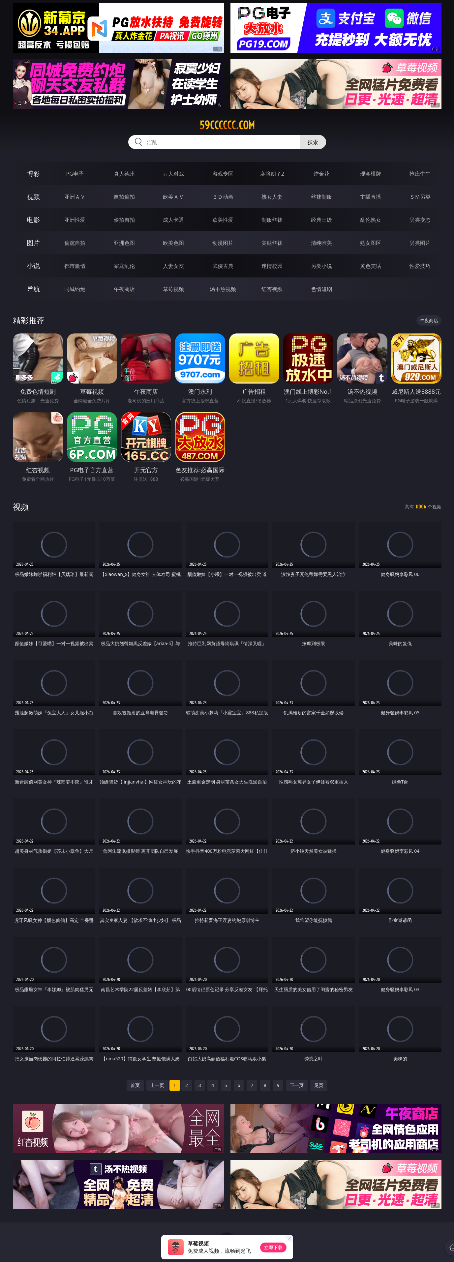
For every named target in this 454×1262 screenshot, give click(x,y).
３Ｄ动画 (222, 196)
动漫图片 (222, 242)
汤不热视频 (223, 289)
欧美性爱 (222, 219)
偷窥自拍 (74, 242)
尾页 (318, 1085)
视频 (33, 196)
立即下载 (273, 1247)
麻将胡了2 (272, 173)
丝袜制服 (321, 196)
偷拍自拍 (124, 219)
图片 (33, 242)
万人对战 (173, 173)
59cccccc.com (227, 125)
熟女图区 (370, 242)
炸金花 (321, 173)
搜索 (313, 142)
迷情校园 (272, 266)
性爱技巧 (420, 266)
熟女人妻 (272, 196)
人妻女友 (173, 266)
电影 (33, 219)
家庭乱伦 (124, 266)
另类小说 (321, 266)
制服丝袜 (272, 219)
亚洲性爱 (74, 219)
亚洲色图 (124, 242)
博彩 (33, 173)
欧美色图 (173, 242)
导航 (33, 288)
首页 (135, 1085)
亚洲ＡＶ (74, 196)
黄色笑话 (370, 266)
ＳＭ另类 (420, 196)
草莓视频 (173, 289)
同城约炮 (74, 289)
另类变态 (420, 219)
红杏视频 (272, 289)
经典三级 (321, 219)
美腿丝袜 (272, 242)
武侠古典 (222, 266)
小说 (33, 265)
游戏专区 (222, 173)
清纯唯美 (321, 242)
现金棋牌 (370, 173)
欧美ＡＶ (173, 196)
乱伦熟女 (370, 219)
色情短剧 (321, 289)
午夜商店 (124, 289)
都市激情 (74, 266)
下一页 (297, 1085)
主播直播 (370, 196)
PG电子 (75, 173)
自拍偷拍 (124, 196)
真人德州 (124, 173)
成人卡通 (173, 219)
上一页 (157, 1085)
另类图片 (420, 242)
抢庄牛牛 (420, 173)
